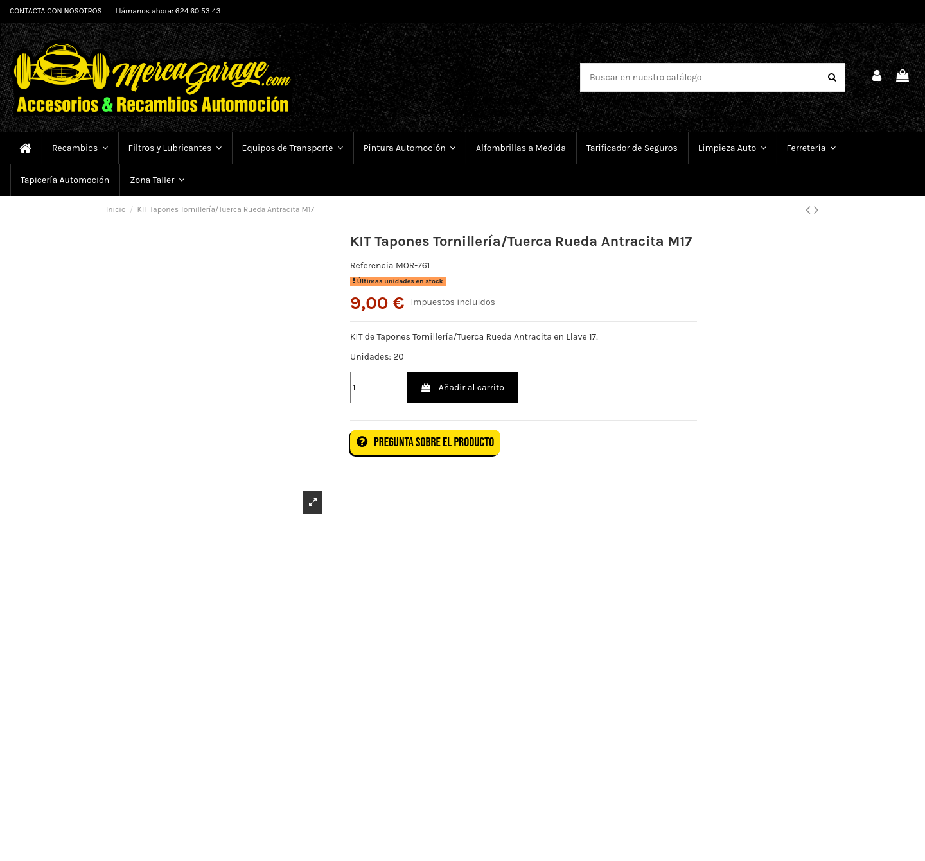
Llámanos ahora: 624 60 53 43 (168, 10)
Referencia (372, 265)
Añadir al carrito (462, 387)
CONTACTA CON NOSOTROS (57, 10)
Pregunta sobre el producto (425, 442)
